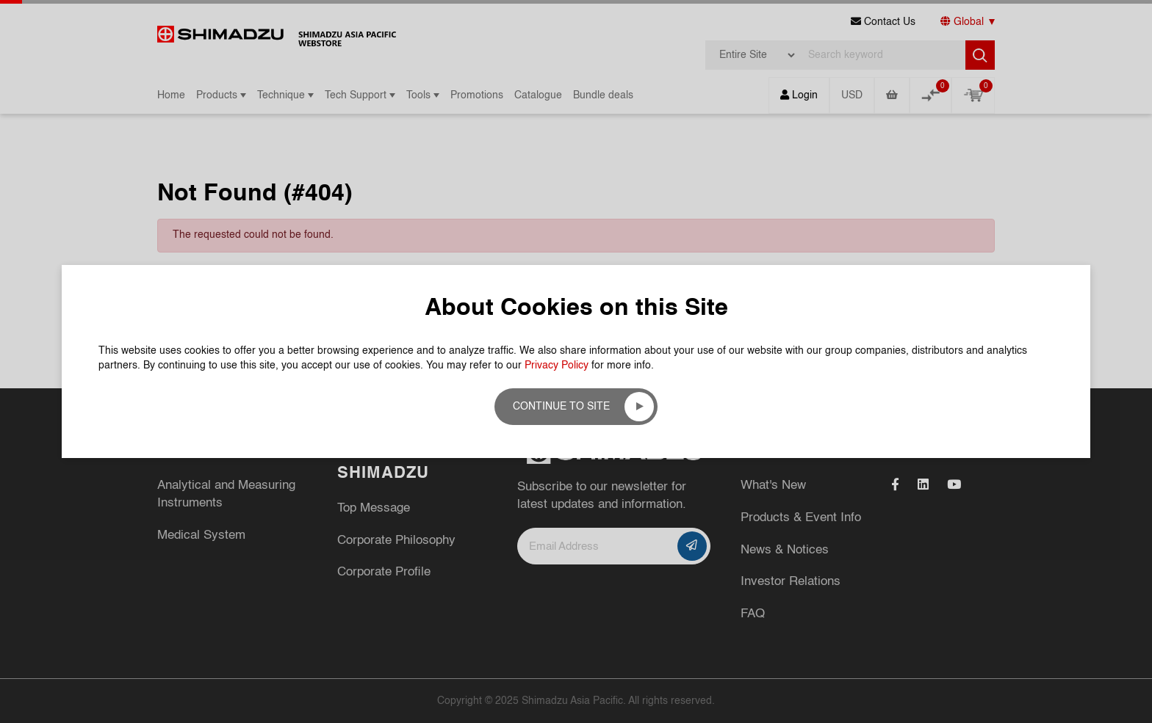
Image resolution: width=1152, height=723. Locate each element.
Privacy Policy (556, 365)
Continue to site (561, 407)
